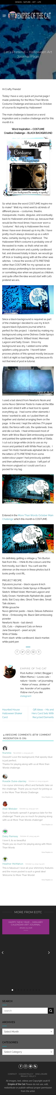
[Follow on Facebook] (21, 1066)
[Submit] (51, 1011)
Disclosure (41, 1074)
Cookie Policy (26, 1074)
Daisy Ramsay (10, 836)
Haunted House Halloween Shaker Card (12, 713)
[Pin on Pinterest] (33, 652)
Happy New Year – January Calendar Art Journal (26, 923)
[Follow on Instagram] (25, 1066)
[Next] (48, 952)
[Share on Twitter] (22, 652)
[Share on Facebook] (17, 652)
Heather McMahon (12, 864)
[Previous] (3, 952)
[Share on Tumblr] (38, 652)
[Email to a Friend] (28, 652)
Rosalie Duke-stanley (14, 781)
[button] (4, 15)
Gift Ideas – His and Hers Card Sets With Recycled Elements (43, 713)
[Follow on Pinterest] (30, 1066)
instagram (25, 696)
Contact (12, 1074)
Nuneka (6, 753)
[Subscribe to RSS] (35, 1066)
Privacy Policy (28, 1076)
